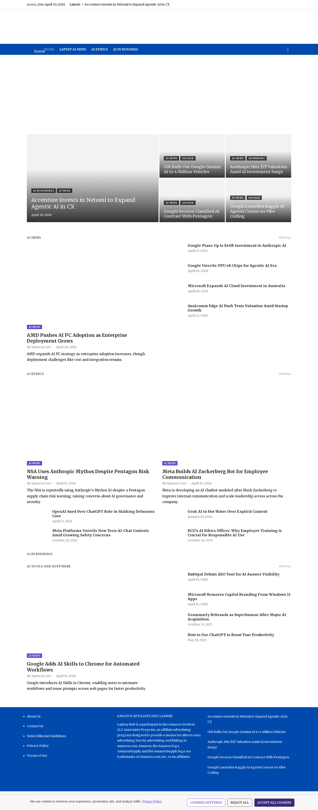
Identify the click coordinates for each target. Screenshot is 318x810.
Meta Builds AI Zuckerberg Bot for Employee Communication (215, 474)
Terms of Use (37, 756)
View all (285, 237)
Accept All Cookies (274, 802)
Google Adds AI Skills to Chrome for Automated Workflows (83, 667)
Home (49, 49)
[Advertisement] (159, 94)
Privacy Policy (38, 746)
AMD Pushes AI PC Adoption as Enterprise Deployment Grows (77, 338)
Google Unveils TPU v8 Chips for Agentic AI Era (232, 265)
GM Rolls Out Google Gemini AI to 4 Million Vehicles (246, 732)
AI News (64, 190)
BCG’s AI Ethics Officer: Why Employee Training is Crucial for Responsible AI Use (235, 532)
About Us (34, 716)
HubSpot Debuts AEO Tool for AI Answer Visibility (233, 574)
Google (188, 158)
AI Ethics (99, 49)
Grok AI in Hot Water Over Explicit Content (227, 511)
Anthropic (256, 158)
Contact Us (35, 726)
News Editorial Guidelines (46, 736)
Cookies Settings (206, 802)
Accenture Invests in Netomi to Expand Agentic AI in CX (127, 4)
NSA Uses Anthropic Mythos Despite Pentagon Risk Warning (88, 474)
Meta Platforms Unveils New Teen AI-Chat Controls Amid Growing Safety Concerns (100, 532)
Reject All (240, 802)
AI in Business (125, 49)
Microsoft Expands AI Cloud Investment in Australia (236, 286)
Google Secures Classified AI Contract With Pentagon (248, 757)
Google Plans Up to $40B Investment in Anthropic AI (237, 245)
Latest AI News (72, 49)
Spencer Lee (41, 347)
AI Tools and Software (49, 566)
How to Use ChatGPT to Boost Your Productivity (231, 635)
